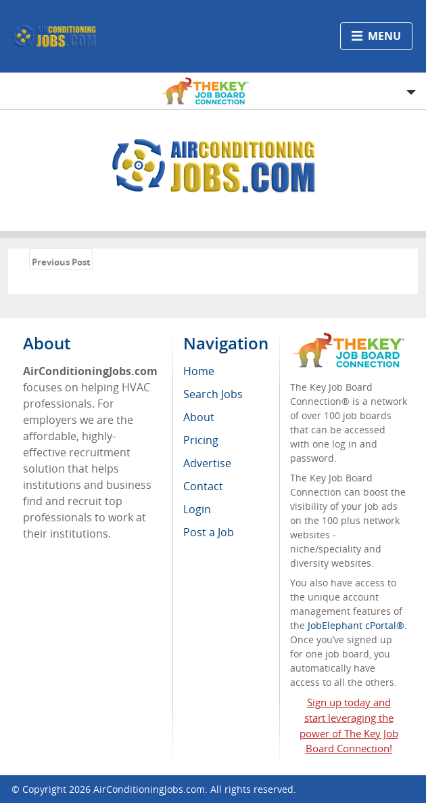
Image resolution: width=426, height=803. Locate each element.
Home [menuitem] (198, 371)
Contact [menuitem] (203, 486)
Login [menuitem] (197, 509)
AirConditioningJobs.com (149, 789)
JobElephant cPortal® (356, 625)
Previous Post (61, 262)
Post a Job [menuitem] (208, 532)
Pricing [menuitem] (200, 440)
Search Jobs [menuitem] (213, 394)
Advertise (207, 463)
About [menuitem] (198, 417)
